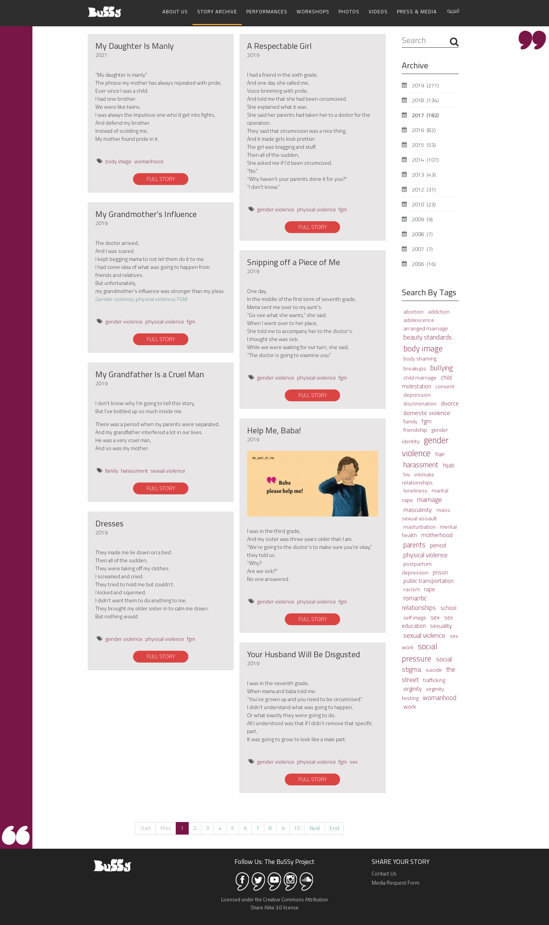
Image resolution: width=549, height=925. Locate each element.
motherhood (437, 533)
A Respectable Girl (279, 45)
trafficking (434, 679)
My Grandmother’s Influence (146, 213)
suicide (434, 669)
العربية (453, 11)
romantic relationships (419, 602)
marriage (429, 498)
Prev (166, 827)
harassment (134, 470)
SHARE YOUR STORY (401, 860)
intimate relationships (418, 477)
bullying (441, 366)
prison (440, 571)
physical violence (155, 298)
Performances (266, 11)
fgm (191, 320)
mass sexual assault (426, 513)
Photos (349, 11)
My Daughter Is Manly (134, 45)
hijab (448, 464)
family (111, 470)
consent (444, 385)
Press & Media (417, 11)
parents (415, 543)
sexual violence (168, 470)
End (334, 827)
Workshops (313, 11)
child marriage (420, 376)
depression (417, 393)
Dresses (109, 522)
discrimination (420, 402)
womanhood (148, 160)
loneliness (416, 489)
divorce (450, 402)
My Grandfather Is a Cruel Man (149, 373)
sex (354, 761)
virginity (413, 687)
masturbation (420, 526)
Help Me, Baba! (274, 429)
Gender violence (114, 298)
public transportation (428, 579)
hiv (407, 473)
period (438, 544)
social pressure (419, 651)
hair (440, 452)
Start (145, 827)
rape (429, 588)
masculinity (418, 508)
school (448, 606)
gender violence (124, 320)
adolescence (418, 319)
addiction (438, 310)
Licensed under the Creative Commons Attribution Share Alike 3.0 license (274, 902)
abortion (414, 310)
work (409, 705)
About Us (175, 11)
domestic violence (426, 411)
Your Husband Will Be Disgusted (303, 653)
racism (412, 588)
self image (415, 616)
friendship (415, 429)
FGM (182, 298)
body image (118, 160)
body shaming (420, 357)
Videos (378, 11)
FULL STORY (161, 178)
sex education (427, 620)
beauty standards (427, 336)
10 (297, 827)
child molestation (427, 381)
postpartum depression (417, 567)
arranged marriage (425, 327)
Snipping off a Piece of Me (293, 261)
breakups (415, 367)
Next (315, 827)
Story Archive (217, 11)
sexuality (441, 624)
